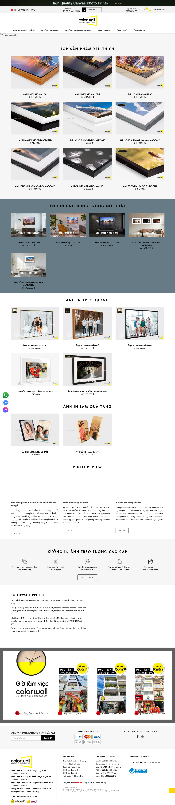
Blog (33, 10)
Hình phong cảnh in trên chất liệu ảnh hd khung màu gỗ (33, 504)
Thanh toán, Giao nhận (71, 766)
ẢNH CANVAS (105, 30)
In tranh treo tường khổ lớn (128, 502)
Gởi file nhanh (87, 577)
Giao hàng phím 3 (108, 766)
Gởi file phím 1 (107, 760)
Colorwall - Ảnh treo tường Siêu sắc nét (146, 762)
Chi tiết (17, 533)
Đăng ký (48, 738)
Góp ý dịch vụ (106, 772)
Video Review (23, 10)
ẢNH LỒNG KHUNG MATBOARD (78, 30)
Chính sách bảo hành (70, 769)
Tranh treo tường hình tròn (75, 502)
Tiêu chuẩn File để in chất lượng (74, 760)
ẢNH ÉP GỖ (123, 30)
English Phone (106, 775)
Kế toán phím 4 (107, 769)
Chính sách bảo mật (70, 772)
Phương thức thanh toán (71, 763)
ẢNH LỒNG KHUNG (48, 30)
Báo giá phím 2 (107, 763)
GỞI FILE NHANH (156, 9)
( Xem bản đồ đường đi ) (19, 773)
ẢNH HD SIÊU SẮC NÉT (24, 30)
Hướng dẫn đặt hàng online (73, 775)
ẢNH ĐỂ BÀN (140, 30)
